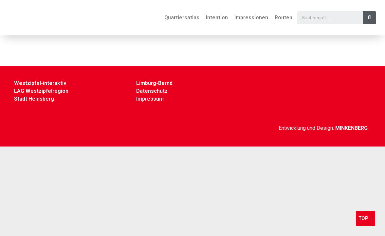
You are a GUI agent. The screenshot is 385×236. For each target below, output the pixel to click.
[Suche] (369, 17)
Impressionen (251, 17)
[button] (365, 218)
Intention (217, 17)
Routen (283, 17)
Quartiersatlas (181, 17)
